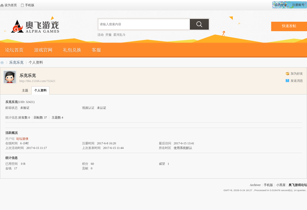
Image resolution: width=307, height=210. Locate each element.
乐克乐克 (16, 62)
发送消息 (297, 81)
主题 (25, 90)
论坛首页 (14, 50)
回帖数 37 (40, 117)
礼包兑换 (72, 50)
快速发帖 (289, 26)
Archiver (255, 185)
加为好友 (297, 73)
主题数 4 (57, 117)
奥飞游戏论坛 (37, 27)
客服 (96, 50)
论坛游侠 (22, 139)
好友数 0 (24, 117)
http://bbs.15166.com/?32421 (37, 81)
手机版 (268, 185)
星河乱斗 (119, 35)
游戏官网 (43, 50)
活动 (100, 35)
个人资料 (40, 90)
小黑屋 (281, 185)
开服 (108, 35)
